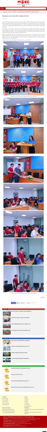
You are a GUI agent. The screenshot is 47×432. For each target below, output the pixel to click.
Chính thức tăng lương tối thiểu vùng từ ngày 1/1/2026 (20, 346)
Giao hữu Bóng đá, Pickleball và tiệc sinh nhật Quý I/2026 (20, 330)
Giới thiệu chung (5, 398)
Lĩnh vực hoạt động (5, 403)
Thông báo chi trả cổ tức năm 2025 (17, 374)
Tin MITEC (14, 11)
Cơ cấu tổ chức (5, 401)
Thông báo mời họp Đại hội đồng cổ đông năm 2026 (19, 380)
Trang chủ (5, 11)
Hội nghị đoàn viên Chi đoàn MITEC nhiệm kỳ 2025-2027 (28, 11)
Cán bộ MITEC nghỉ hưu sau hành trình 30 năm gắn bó (20, 317)
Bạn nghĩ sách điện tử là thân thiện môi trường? (19, 352)
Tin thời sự (26, 401)
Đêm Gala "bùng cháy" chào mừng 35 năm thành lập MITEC (21, 311)
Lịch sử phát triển (5, 400)
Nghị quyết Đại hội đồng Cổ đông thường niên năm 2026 (20, 368)
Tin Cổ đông (26, 403)
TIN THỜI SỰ (5, 338)
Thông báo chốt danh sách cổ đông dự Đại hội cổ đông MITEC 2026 (22, 387)
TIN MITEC (5, 309)
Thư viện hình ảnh (5, 404)
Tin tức (9, 11)
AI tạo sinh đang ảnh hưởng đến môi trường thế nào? (20, 358)
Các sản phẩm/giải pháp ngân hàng (8, 412)
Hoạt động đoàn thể (27, 406)
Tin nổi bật (26, 398)
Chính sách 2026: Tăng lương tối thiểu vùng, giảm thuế (20, 340)
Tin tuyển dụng (27, 404)
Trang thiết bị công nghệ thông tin (8, 409)
